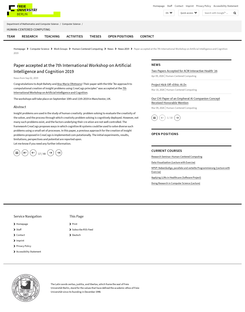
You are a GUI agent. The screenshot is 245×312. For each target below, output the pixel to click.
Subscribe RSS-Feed (82, 229)
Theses (95, 36)
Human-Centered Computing (28, 29)
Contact (179, 5)
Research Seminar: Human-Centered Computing (176, 156)
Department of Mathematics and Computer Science (34, 24)
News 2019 (123, 48)
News (110, 48)
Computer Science (72, 24)
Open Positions (120, 36)
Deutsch (76, 235)
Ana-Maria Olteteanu (69, 84)
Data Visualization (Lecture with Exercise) (173, 162)
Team (11, 36)
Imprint (190, 5)
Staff (169, 5)
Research (30, 36)
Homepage (159, 5)
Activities (75, 36)
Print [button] (74, 223)
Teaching (52, 36)
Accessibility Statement (226, 5)
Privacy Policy (203, 5)
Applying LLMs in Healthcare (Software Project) (176, 177)
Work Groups (60, 48)
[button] (169, 13)
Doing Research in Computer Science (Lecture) (175, 183)
